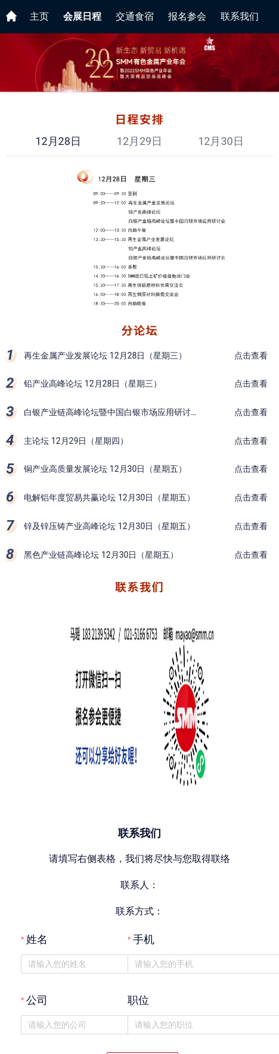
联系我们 (240, 16)
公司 (37, 1000)
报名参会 (187, 16)
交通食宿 (135, 16)
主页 (39, 16)
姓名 (37, 939)
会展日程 (82, 16)
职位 (138, 1000)
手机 (143, 939)
